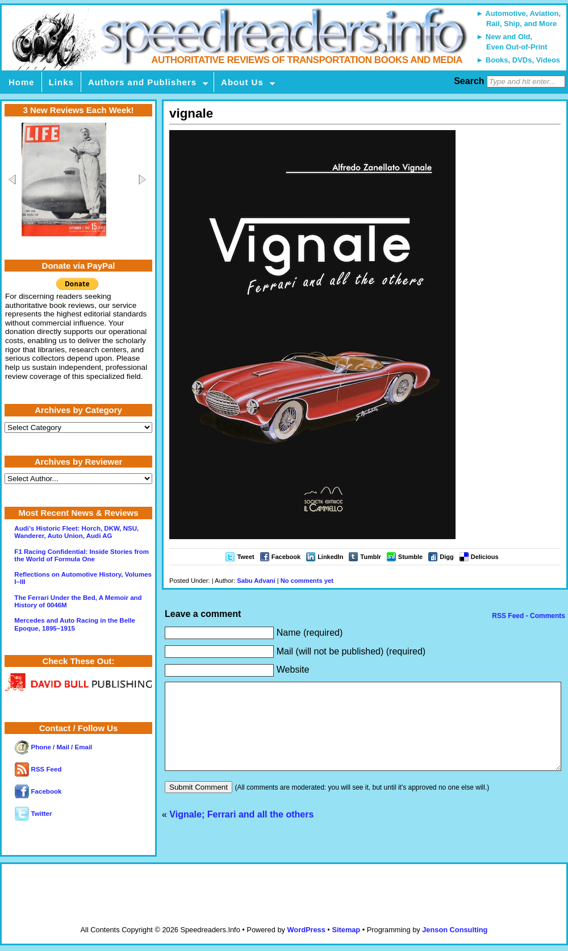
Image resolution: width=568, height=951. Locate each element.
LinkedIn (330, 556)
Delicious (485, 556)
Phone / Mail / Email (53, 747)
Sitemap (346, 929)
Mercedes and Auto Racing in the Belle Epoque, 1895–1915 (74, 624)
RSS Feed (38, 769)
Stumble (410, 556)
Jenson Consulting (454, 929)
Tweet (245, 556)
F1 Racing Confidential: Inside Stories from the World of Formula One (81, 555)
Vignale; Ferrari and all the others (241, 831)
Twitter (33, 813)
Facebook (286, 556)
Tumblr (370, 556)
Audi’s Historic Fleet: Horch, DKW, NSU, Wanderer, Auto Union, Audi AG (76, 532)
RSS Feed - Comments (527, 616)
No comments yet (307, 580)
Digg (446, 556)
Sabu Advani (256, 580)
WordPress (306, 929)
